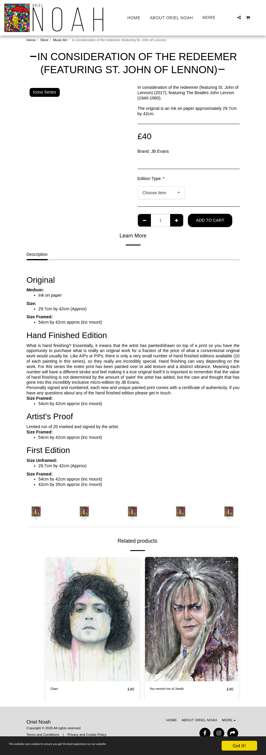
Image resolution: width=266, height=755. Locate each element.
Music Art (60, 40)
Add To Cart (210, 220)
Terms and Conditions (43, 734)
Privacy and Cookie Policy (87, 734)
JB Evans (160, 151)
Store (44, 40)
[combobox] (161, 192)
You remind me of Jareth (173, 689)
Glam (56, 689)
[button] (239, 17)
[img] (92, 619)
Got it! (239, 746)
